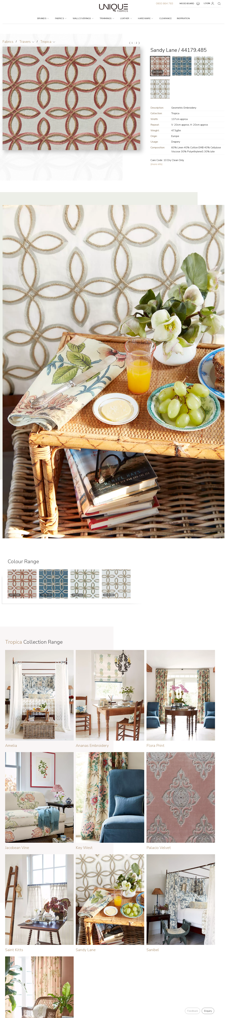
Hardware (145, 18)
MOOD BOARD (190, 3)
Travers (25, 41)
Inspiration (183, 18)
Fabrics (61, 18)
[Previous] (130, 43)
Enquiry (208, 1011)
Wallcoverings (83, 18)
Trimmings (107, 18)
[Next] (139, 43)
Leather (126, 18)
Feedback (192, 1011)
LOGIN (209, 3)
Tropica (45, 41)
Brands (43, 18)
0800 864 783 (164, 3)
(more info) (156, 164)
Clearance (165, 18)
